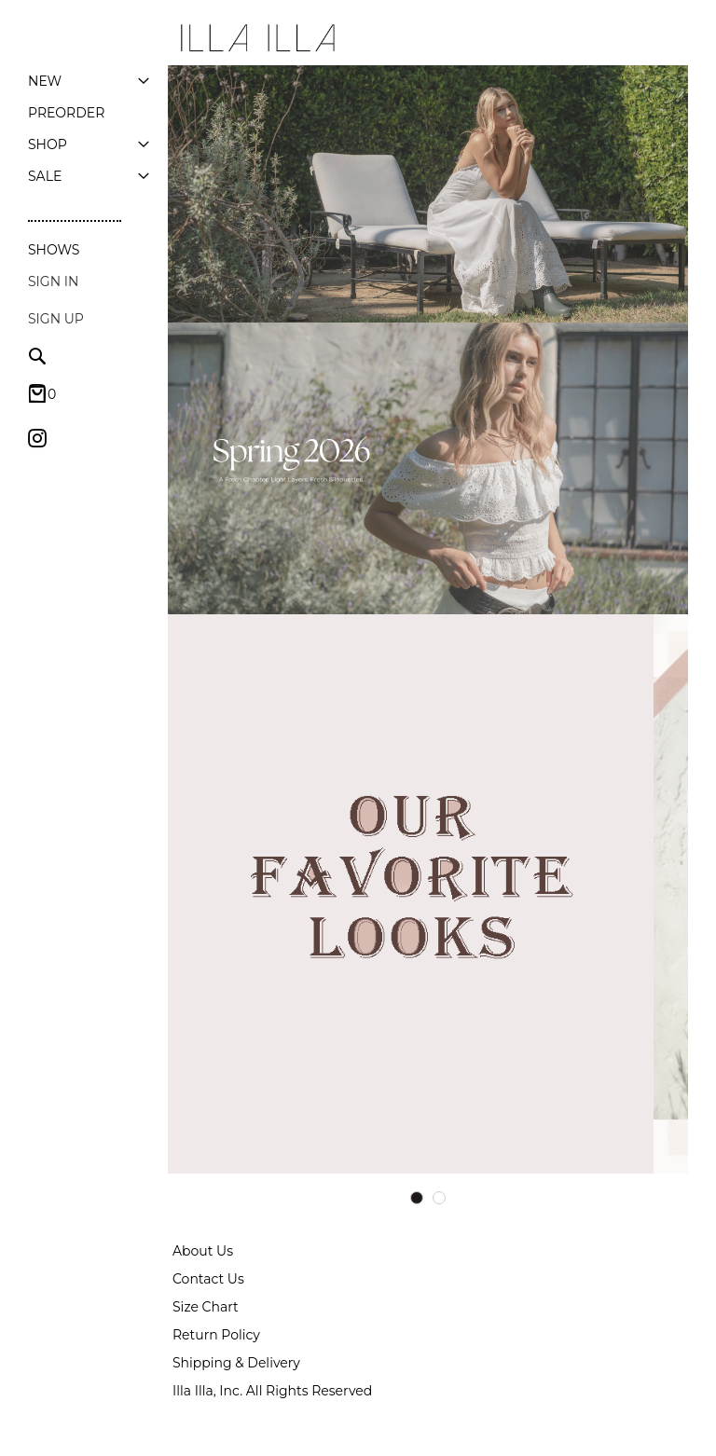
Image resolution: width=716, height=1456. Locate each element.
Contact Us (208, 1279)
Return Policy (216, 1334)
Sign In (53, 281)
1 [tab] (416, 1197)
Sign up (56, 318)
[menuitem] (45, 81)
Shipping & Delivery (236, 1362)
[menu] (88, 128)
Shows (53, 249)
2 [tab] (439, 1197)
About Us (202, 1251)
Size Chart (205, 1306)
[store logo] (256, 38)
